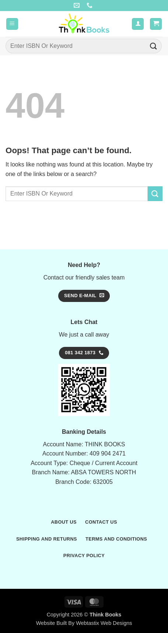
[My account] (138, 24)
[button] (12, 24)
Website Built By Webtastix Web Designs (84, 623)
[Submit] (153, 46)
